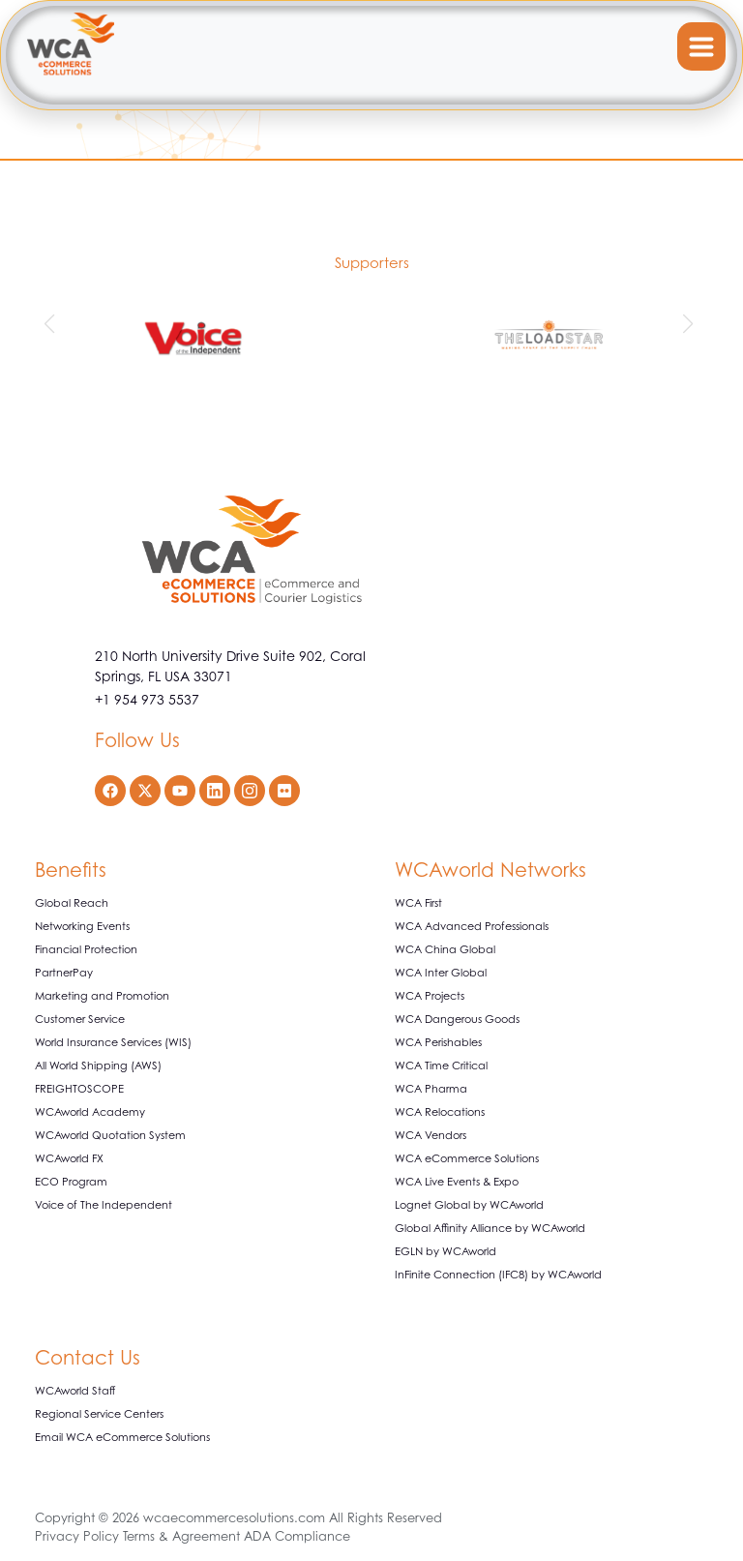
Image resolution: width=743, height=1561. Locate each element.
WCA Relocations (440, 1112)
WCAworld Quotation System (110, 1135)
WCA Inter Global (441, 972)
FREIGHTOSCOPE (79, 1089)
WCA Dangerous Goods (457, 1019)
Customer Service (80, 1019)
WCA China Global (445, 949)
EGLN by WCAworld (445, 1251)
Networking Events (82, 926)
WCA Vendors (430, 1135)
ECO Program (71, 1181)
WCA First (418, 903)
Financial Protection (86, 949)
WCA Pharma (431, 1089)
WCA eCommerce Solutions (467, 1158)
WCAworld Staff (75, 1390)
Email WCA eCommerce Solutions (122, 1437)
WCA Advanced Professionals (472, 926)
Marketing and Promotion (102, 996)
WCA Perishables (438, 1042)
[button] (52, 324)
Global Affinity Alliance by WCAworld (490, 1228)
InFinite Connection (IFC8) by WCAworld (498, 1274)
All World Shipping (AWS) (98, 1065)
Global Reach (71, 903)
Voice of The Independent (103, 1205)
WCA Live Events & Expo (457, 1181)
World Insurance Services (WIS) (113, 1042)
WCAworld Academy (90, 1112)
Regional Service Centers (99, 1414)
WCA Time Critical (441, 1065)
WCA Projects (429, 996)
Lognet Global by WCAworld (469, 1205)
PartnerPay (64, 972)
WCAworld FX (69, 1158)
